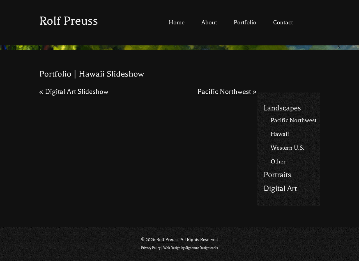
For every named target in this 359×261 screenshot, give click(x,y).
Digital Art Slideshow (74, 92)
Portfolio (245, 22)
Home (177, 22)
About (209, 22)
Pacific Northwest (227, 92)
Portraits (277, 174)
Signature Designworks (201, 248)
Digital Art (280, 188)
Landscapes (282, 108)
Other (278, 161)
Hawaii (280, 134)
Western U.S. (287, 147)
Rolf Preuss (68, 21)
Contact (283, 22)
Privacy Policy (150, 248)
